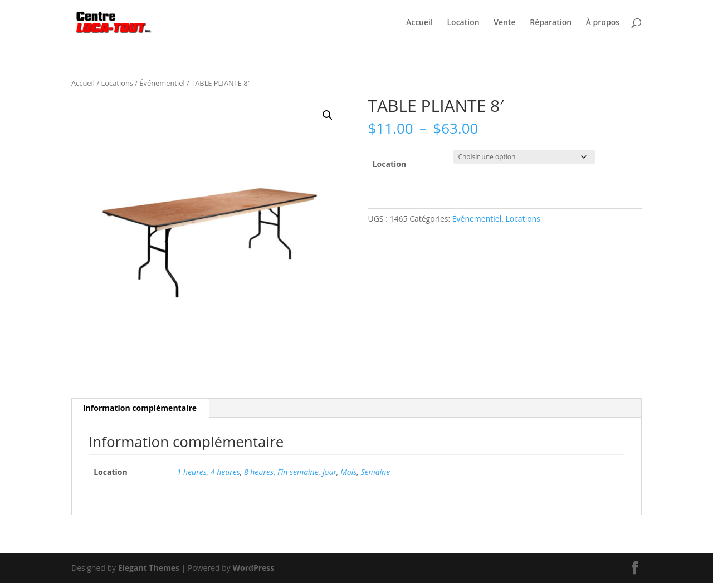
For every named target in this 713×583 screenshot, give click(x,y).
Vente (504, 22)
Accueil (419, 22)
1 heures (192, 472)
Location (463, 22)
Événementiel (161, 83)
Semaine (375, 472)
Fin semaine (298, 472)
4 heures (225, 472)
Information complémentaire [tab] (140, 408)
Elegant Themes (148, 567)
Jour (329, 472)
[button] (328, 115)
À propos (602, 22)
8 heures (259, 472)
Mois (348, 472)
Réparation (551, 22)
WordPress (253, 567)
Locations (117, 83)
